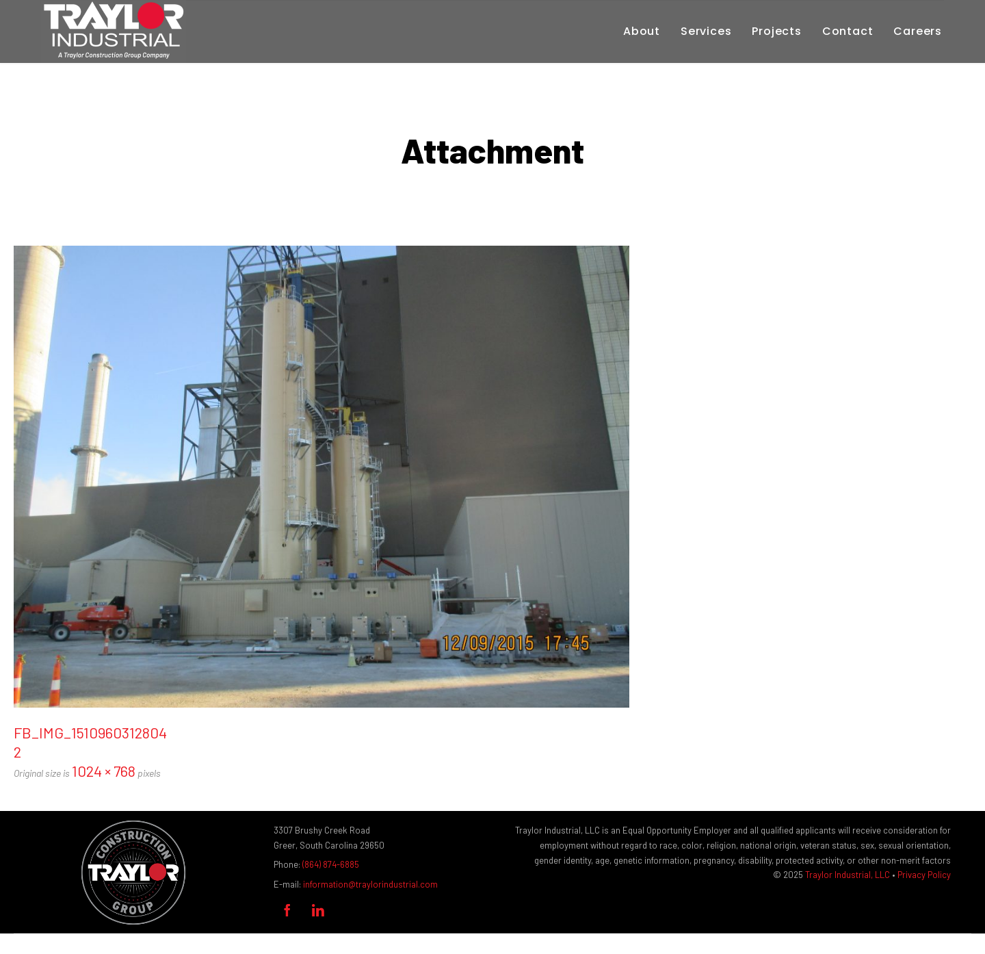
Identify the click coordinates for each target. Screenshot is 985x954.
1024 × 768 (103, 770)
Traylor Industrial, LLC (847, 874)
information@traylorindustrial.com (370, 884)
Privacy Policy (924, 874)
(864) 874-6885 (330, 864)
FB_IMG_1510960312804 (90, 732)
